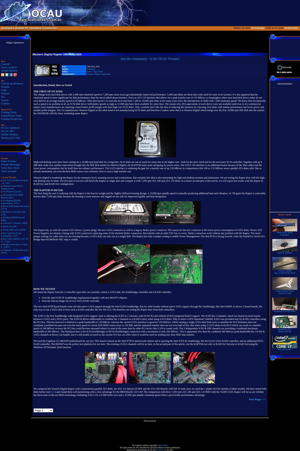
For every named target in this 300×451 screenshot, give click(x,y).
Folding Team (8, 112)
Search (5, 100)
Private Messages (10, 164)
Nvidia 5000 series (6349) (14, 230)
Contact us (161, 450)
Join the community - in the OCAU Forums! (150, 59)
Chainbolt (91, 69)
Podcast (5, 93)
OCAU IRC (7, 131)
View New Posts (10, 167)
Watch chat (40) (9, 226)
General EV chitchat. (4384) (15, 223)
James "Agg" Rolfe (95, 71)
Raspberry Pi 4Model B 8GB (284, 329)
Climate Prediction (11, 118)
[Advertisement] (150, 431)
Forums (5, 86)
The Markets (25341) (11, 191)
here (53, 391)
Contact (5, 103)
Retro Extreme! (284, 348)
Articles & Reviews (12, 83)
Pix (3, 96)
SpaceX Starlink (284, 252)
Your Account (8, 171)
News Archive (9, 67)
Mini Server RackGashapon (284, 232)
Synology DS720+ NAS (284, 310)
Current (5, 64)
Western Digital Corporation (99, 74)
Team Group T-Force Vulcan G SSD (284, 291)
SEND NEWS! (9, 70)
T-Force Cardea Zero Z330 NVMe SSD (284, 271)
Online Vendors (9, 134)
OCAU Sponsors (10, 127)
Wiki (3, 90)
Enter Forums (8, 161)
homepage (257, 27)
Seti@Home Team (11, 115)
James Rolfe (162, 445)
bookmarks (292, 27)
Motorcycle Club (10, 137)
